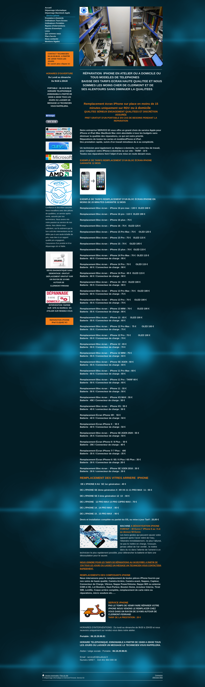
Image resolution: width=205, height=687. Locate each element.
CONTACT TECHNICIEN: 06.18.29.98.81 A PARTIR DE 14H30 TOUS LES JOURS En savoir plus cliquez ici (59, 59)
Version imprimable (50, 676)
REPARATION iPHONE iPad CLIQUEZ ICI (59, 321)
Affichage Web (157, 678)
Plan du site (64, 676)
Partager (50, 116)
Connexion (159, 675)
